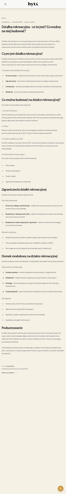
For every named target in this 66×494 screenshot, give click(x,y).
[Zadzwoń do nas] (61, 488)
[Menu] (5, 4)
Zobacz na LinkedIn (9, 373)
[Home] (33, 4)
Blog (4, 18)
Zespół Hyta (6, 22)
